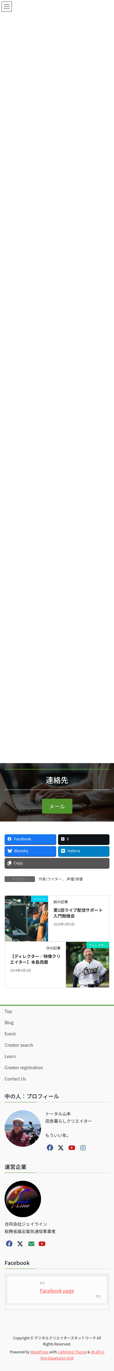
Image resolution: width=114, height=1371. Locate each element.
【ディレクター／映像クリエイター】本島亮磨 (35, 959)
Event (10, 1034)
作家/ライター (50, 878)
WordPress (39, 1351)
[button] (57, 806)
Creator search (19, 1045)
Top (8, 1011)
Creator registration (24, 1067)
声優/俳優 (75, 878)
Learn (10, 1056)
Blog (9, 1022)
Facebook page (57, 1290)
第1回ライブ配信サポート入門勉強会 (78, 913)
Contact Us (15, 1079)
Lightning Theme (72, 1351)
